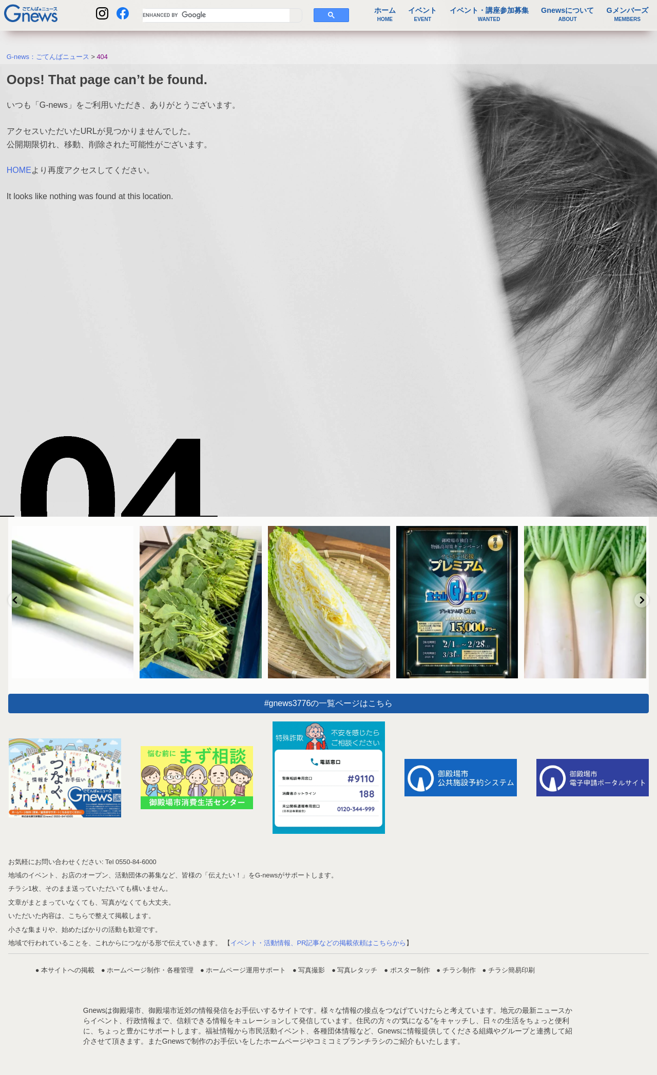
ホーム (385, 14)
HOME (19, 170)
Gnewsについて (567, 14)
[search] (216, 15)
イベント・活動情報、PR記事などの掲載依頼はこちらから (318, 943)
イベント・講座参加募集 (489, 14)
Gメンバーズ (627, 14)
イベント (422, 14)
